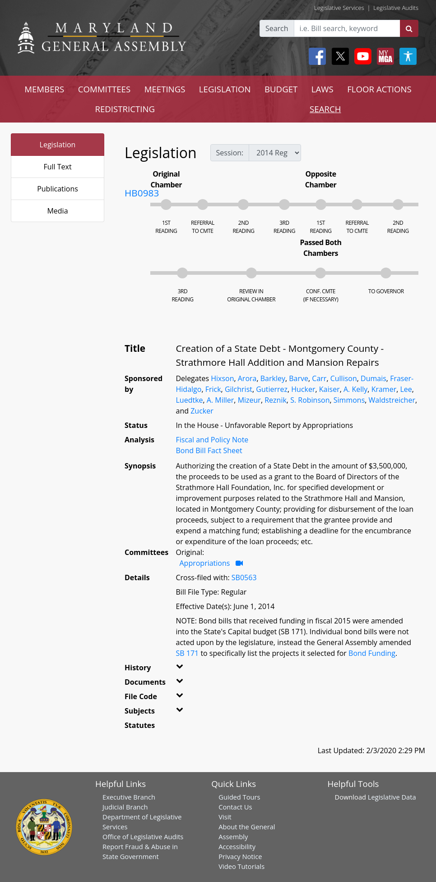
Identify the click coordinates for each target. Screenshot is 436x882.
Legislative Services (339, 8)
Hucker (303, 389)
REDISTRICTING (125, 108)
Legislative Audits (395, 8)
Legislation (58, 145)
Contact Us (235, 806)
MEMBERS (44, 89)
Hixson (222, 378)
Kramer (384, 389)
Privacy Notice (240, 856)
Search (276, 28)
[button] (182, 669)
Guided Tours (239, 796)
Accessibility (236, 846)
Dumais (373, 378)
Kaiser (329, 389)
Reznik (275, 400)
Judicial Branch (125, 806)
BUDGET (280, 89)
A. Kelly (355, 389)
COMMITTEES (104, 89)
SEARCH (325, 108)
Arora (247, 378)
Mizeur (249, 400)
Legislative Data (392, 796)
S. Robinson (309, 400)
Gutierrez (272, 389)
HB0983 (142, 192)
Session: (230, 153)
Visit (224, 816)
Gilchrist (238, 389)
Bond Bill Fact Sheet (209, 450)
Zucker (201, 411)
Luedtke (189, 400)
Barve (298, 378)
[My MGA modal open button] (383, 56)
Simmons (349, 400)
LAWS (322, 89)
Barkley (272, 378)
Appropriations (206, 563)
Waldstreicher (392, 400)
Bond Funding (371, 653)
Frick (213, 389)
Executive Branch (128, 796)
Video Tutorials (241, 866)
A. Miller (220, 400)
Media (57, 211)
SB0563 (244, 577)
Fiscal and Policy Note (212, 440)
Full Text (57, 167)
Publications (57, 189)
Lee (406, 389)
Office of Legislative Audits (142, 836)
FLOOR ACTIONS (379, 89)
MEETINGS (165, 89)
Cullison (343, 378)
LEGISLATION (225, 89)
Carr (319, 378)
